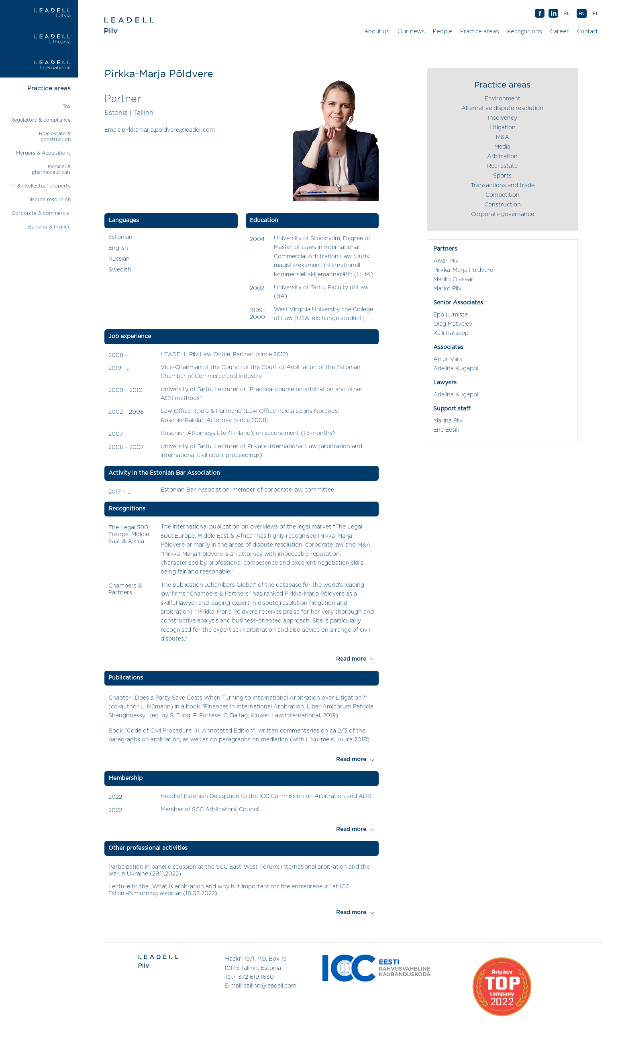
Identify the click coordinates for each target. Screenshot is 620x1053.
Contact (587, 31)
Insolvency (502, 118)
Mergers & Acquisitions (43, 153)
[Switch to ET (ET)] (595, 13)
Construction (502, 205)
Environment (502, 99)
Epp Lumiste (450, 315)
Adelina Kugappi (455, 368)
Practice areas (479, 31)
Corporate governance (502, 214)
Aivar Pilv (446, 261)
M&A (502, 137)
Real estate (502, 166)
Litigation (502, 128)
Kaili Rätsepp (451, 333)
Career (559, 31)
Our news (411, 31)
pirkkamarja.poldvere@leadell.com (168, 130)
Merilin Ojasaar (453, 279)
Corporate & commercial (41, 213)
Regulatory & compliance (40, 120)
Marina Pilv (448, 421)
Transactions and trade (502, 185)
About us (377, 31)
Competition (502, 195)
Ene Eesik (446, 430)
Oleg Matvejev (452, 324)
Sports (502, 176)
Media (502, 147)
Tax (67, 106)
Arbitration (502, 156)
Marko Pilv (447, 289)
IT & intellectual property (41, 186)
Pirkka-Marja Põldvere (463, 270)
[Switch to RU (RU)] (567, 13)
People (442, 31)
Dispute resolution (49, 199)
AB (553, 14)
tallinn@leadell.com (270, 986)
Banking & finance (49, 226)
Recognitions (524, 31)
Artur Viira (448, 359)
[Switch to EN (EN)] (582, 13)
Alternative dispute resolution (502, 108)
